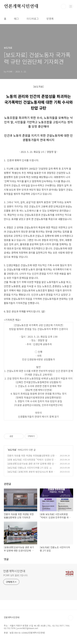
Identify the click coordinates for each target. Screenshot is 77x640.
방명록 (50, 19)
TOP (70, 617)
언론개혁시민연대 (21, 6)
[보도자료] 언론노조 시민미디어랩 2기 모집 (27, 467)
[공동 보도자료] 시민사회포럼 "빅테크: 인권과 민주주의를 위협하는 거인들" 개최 (31, 461)
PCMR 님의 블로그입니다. (15, 575)
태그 (16, 19)
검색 (63, 6)
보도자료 (12, 449)
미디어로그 (33, 19)
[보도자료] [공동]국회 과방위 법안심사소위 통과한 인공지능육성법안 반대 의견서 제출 (31, 473)
